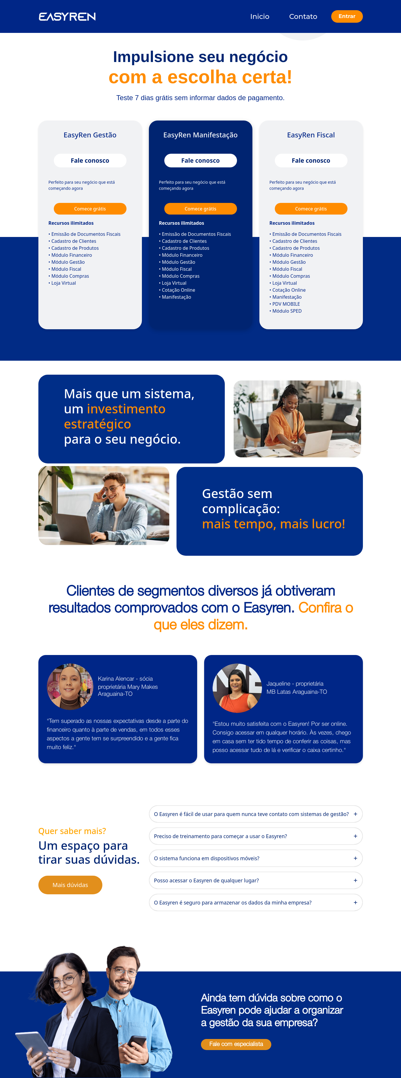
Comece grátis (90, 209)
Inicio (260, 16)
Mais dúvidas (70, 885)
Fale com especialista (236, 1044)
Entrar (346, 16)
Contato (303, 16)
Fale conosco (90, 160)
